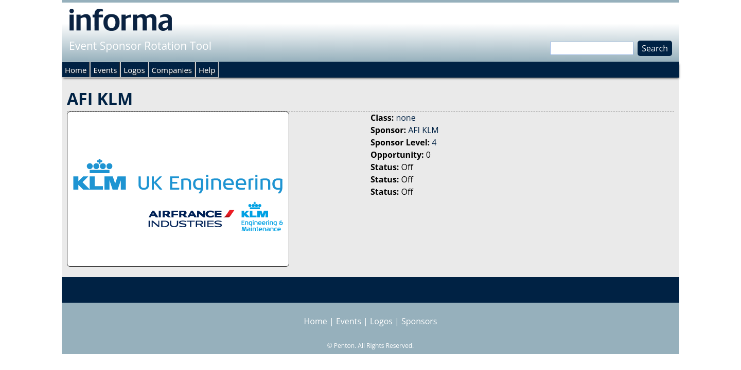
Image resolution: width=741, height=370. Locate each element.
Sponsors (419, 321)
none (405, 117)
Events (105, 70)
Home (75, 70)
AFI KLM (423, 130)
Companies (172, 70)
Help (207, 70)
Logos (134, 70)
